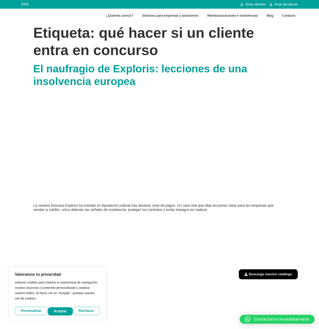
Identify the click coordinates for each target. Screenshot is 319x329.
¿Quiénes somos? (119, 15)
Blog (270, 15)
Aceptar (88, 311)
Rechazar (62, 311)
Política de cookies (201, 318)
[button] (277, 319)
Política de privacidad (169, 318)
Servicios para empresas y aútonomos (170, 15)
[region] (57, 294)
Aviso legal (142, 318)
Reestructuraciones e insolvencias (232, 15)
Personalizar (31, 311)
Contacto (289, 15)
